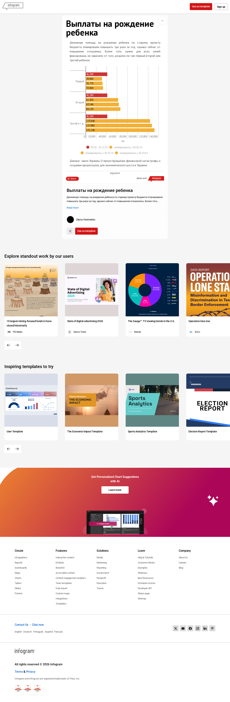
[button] (97, 147)
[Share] (70, 231)
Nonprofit (101, 578)
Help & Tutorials (145, 557)
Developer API (145, 588)
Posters (18, 593)
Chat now (38, 624)
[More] (162, 20)
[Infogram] (12, 7)
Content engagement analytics (71, 578)
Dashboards (21, 567)
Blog (181, 567)
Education (101, 583)
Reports (18, 562)
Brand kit (60, 567)
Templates (61, 603)
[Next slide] (17, 345)
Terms (19, 671)
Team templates (64, 583)
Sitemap (142, 598)
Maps (17, 572)
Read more (72, 207)
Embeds (60, 562)
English (18, 631)
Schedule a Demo (146, 583)
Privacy (30, 671)
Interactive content (65, 557)
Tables (18, 583)
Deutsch (27, 631)
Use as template (201, 6)
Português (38, 631)
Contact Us (21, 624)
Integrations (61, 598)
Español (49, 631)
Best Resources (146, 578)
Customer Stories (146, 562)
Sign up (221, 6)
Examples (143, 567)
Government (103, 572)
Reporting (101, 567)
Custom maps (63, 593)
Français (58, 631)
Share (73, 178)
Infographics (21, 557)
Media (100, 557)
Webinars (142, 572)
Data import (61, 588)
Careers (182, 562)
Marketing (102, 562)
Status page (144, 593)
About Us (183, 557)
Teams (100, 588)
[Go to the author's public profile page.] (81, 219)
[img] (96, 74)
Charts (18, 578)
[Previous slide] (8, 345)
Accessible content (65, 572)
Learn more (115, 489)
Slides (18, 588)
